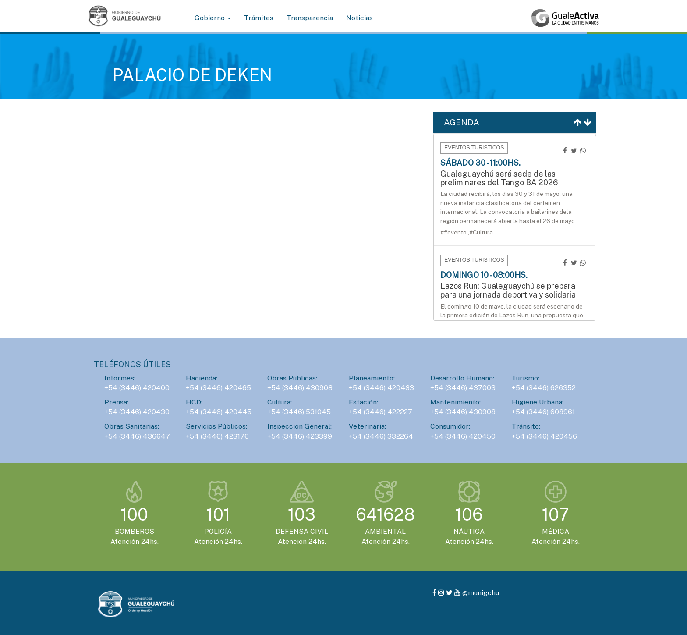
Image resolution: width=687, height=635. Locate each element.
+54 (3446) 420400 (137, 387)
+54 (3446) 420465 (218, 387)
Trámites (258, 18)
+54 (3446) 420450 (463, 436)
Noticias (359, 18)
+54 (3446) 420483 (381, 387)
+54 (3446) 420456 (544, 436)
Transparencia (310, 18)
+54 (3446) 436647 (137, 436)
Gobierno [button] (213, 18)
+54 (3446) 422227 (380, 412)
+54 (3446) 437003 (463, 387)
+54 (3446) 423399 (299, 436)
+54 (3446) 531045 (299, 412)
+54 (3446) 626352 (544, 387)
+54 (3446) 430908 (300, 387)
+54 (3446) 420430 (137, 412)
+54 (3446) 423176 (217, 436)
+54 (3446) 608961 (543, 412)
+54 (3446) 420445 (218, 412)
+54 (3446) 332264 (381, 436)
